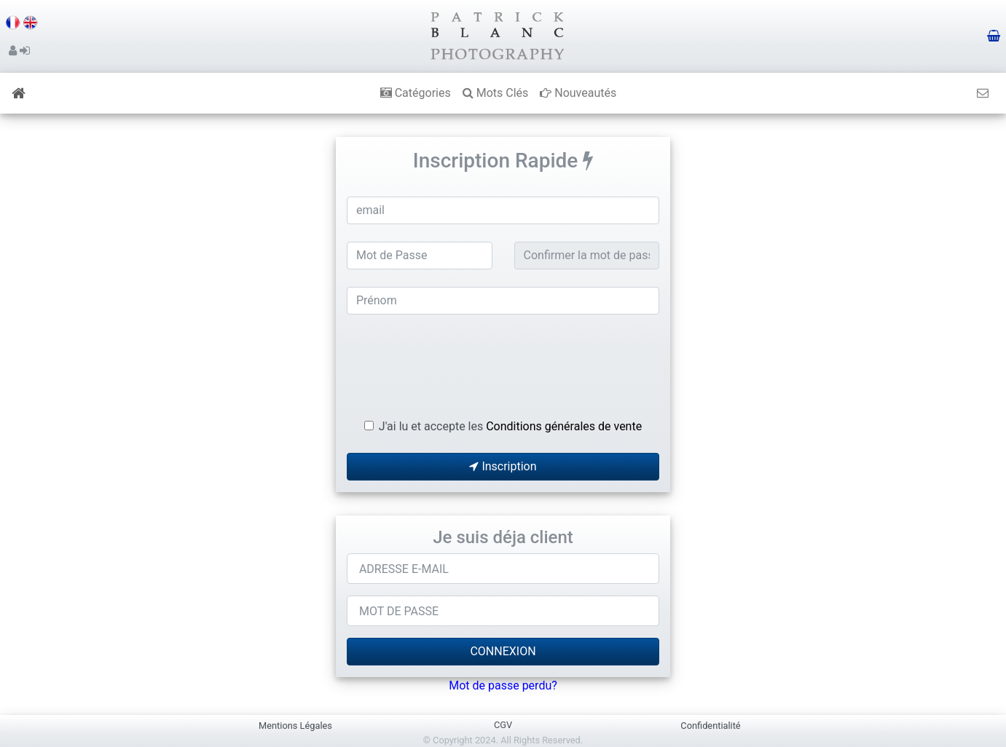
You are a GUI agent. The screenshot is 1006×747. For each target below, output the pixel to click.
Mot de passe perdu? (503, 685)
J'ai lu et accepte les (510, 426)
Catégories (415, 93)
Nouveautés (578, 93)
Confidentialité (710, 725)
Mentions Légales (295, 725)
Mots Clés (496, 93)
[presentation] (503, 360)
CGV (503, 724)
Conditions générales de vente (564, 426)
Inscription (502, 466)
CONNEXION (502, 651)
